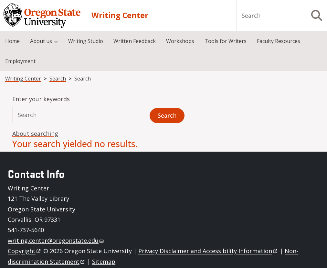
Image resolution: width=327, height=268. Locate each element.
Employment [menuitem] (20, 61)
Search (57, 78)
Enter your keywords (41, 99)
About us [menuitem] (41, 41)
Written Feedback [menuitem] (134, 41)
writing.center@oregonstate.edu (56, 240)
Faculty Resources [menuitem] (278, 41)
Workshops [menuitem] (180, 41)
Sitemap (103, 261)
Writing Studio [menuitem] (85, 41)
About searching (35, 133)
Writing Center (119, 15)
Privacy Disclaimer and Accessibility (208, 251)
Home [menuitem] (12, 41)
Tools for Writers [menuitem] (226, 41)
